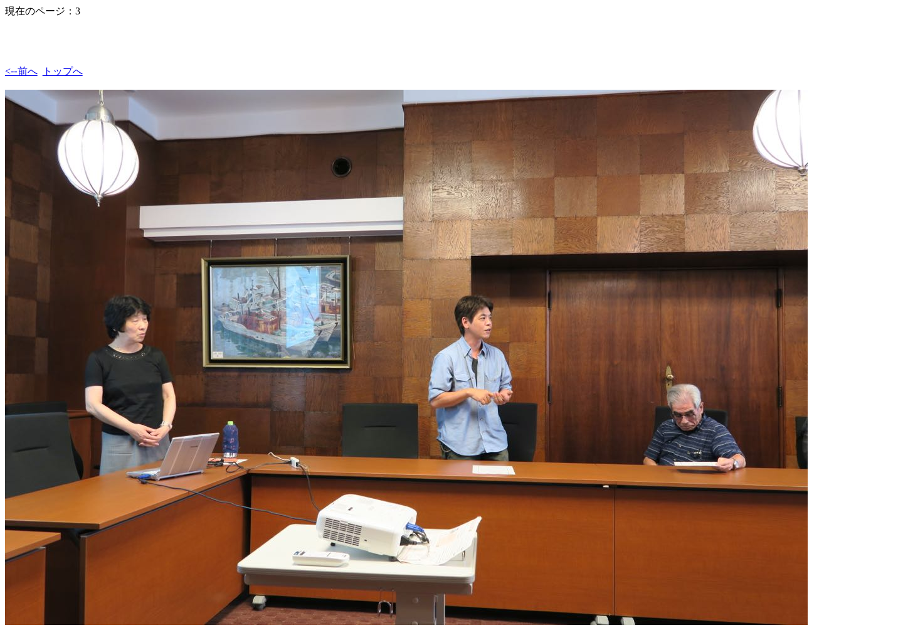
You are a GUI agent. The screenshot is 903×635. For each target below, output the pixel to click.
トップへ (63, 71)
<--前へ (21, 71)
